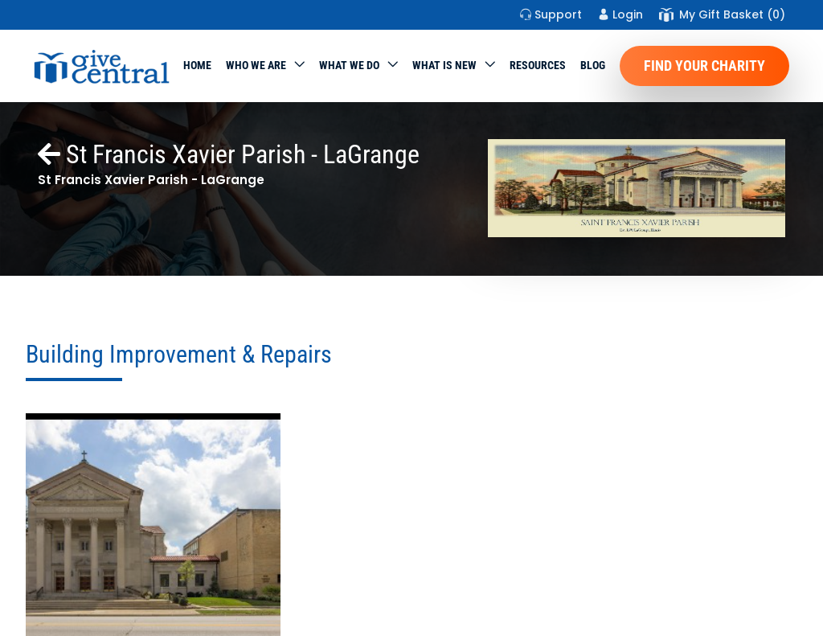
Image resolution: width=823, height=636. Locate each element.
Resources (538, 65)
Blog (592, 65)
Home (197, 65)
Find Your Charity (704, 65)
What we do (349, 65)
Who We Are (256, 65)
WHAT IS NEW (444, 65)
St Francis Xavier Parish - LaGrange (229, 154)
